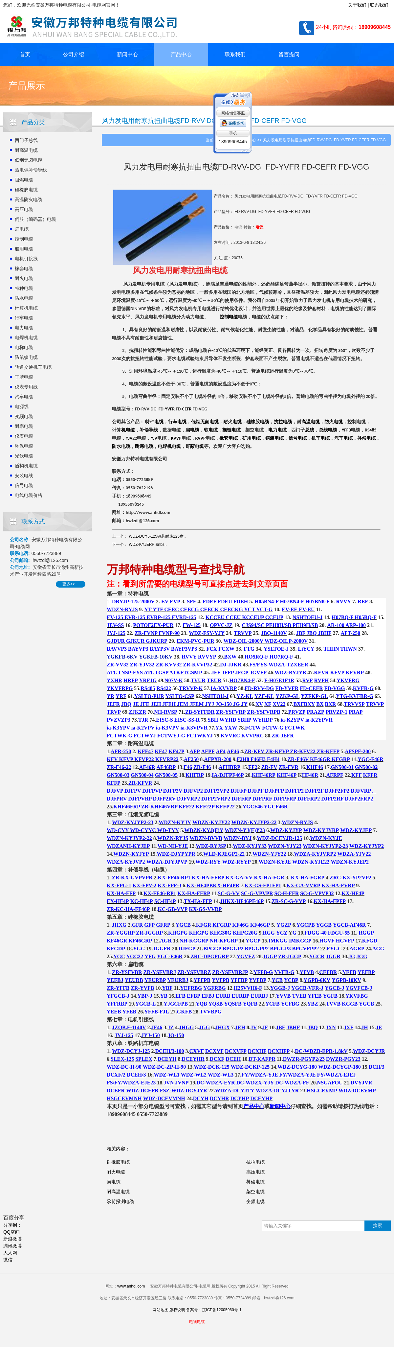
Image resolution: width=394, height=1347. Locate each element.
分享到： (12, 1225)
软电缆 (211, 430)
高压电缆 (24, 209)
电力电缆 (24, 327)
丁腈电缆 (24, 377)
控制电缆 (24, 239)
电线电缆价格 (28, 495)
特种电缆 (24, 288)
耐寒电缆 (24, 426)
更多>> (68, 584)
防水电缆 (24, 298)
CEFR (187, 409)
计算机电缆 (26, 308)
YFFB (346, 430)
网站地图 (160, 1310)
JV (130, 438)
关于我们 (357, 5)
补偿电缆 (366, 438)
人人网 (10, 1252)
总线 (309, 430)
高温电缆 (310, 421)
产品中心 (181, 54)
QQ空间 (11, 1232)
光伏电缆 (24, 455)
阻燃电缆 (24, 179)
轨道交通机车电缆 (33, 367)
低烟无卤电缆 (28, 160)
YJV (154, 438)
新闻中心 (127, 54)
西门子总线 (26, 140)
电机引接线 (26, 258)
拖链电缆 (231, 430)
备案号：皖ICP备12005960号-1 (213, 1310)
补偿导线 (149, 430)
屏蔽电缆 (195, 446)
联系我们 (379, 5)
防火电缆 (333, 421)
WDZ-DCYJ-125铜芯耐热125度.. (157, 536)
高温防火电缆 (28, 199)
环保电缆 (24, 446)
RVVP (200, 438)
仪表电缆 (24, 436)
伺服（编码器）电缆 (35, 219)
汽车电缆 (24, 396)
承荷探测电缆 (120, 1201)
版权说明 (177, 1310)
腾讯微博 (12, 1245)
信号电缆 (24, 485)
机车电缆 (320, 438)
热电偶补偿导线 (31, 170)
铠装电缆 (274, 438)
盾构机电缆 (26, 465)
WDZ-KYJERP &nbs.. (147, 544)
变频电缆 (24, 416)
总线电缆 (328, 430)
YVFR (170, 409)
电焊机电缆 (26, 337)
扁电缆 (22, 229)
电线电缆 (197, 1321)
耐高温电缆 (26, 150)
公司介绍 (73, 54)
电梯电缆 (24, 347)
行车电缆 (24, 317)
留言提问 (288, 54)
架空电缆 (255, 1191)
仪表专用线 (26, 386)
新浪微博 (12, 1239)
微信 (7, 1259)
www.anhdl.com (131, 1286)
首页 (25, 54)
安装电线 (24, 475)
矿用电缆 (251, 438)
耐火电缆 (24, 278)
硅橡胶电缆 (26, 189)
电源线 (22, 406)
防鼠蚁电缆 (26, 357)
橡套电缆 (24, 268)
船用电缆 (24, 248)
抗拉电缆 (283, 421)
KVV (175, 438)
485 (372, 430)
